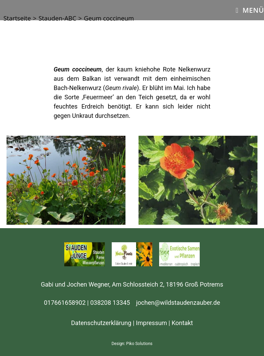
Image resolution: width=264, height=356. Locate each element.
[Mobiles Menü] (250, 10)
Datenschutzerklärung (101, 322)
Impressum (151, 322)
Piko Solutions (139, 343)
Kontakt (182, 322)
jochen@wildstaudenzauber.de (178, 302)
